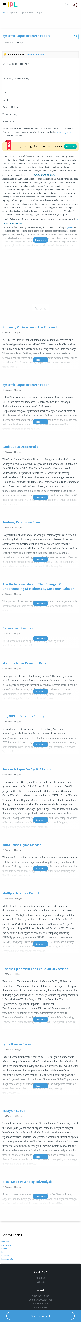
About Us (40, 1261)
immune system (64, 132)
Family (4, 1228)
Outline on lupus (35, 54)
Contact (41, 1265)
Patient (4, 1231)
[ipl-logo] (13, 6)
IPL (3, 12)
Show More (40, 219)
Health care (6, 1224)
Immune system (8, 1238)
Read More (40, 339)
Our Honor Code (40, 1287)
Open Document (40, 1316)
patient (70, 206)
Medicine (5, 1221)
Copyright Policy (40, 1279)
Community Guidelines (40, 1283)
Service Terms (40, 1295)
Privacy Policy (41, 1291)
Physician (5, 1235)
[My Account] (76, 5)
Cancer (58, 190)
